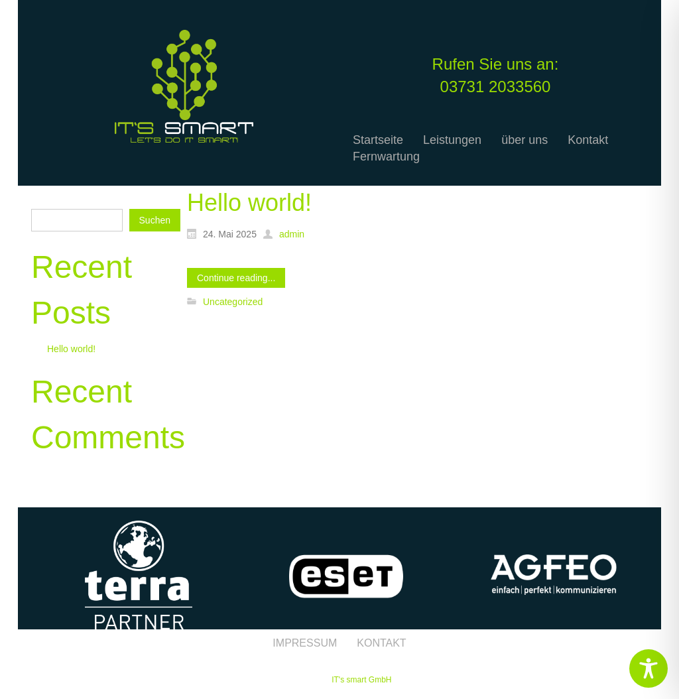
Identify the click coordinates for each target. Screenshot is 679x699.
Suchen (46, 199)
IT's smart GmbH (361, 679)
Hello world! (71, 349)
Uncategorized (233, 301)
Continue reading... (236, 278)
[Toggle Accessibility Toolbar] (648, 668)
